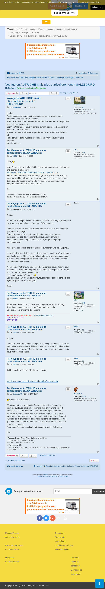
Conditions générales (64, 545)
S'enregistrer (60, 541)
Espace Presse (12, 533)
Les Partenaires (12, 562)
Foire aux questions (14, 545)
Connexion (59, 533)
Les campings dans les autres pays (61, 29)
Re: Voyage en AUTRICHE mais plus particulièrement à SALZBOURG (26, 151)
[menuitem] (21, 73)
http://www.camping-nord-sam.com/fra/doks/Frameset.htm (32, 381)
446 (83, 152)
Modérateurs (41, 88)
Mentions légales (62, 549)
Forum (41, 29)
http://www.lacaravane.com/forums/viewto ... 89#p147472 (32, 173)
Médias (33, 29)
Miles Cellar (64, 476)
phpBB (45, 474)
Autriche (35, 32)
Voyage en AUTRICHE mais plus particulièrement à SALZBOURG (50, 84)
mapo (76, 326)
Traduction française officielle (47, 476)
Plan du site (60, 537)
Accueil (24, 29)
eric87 (76, 300)
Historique (9, 558)
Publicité (74, 558)
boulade (77, 105)
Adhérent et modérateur (26, 88)
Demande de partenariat (76, 572)
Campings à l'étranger (19, 32)
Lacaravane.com (12, 549)
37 (83, 329)
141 (83, 303)
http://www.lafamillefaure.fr (43, 315)
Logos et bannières (75, 564)
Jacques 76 (78, 394)
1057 (84, 397)
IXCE (75, 149)
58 (83, 108)
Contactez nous (12, 537)
